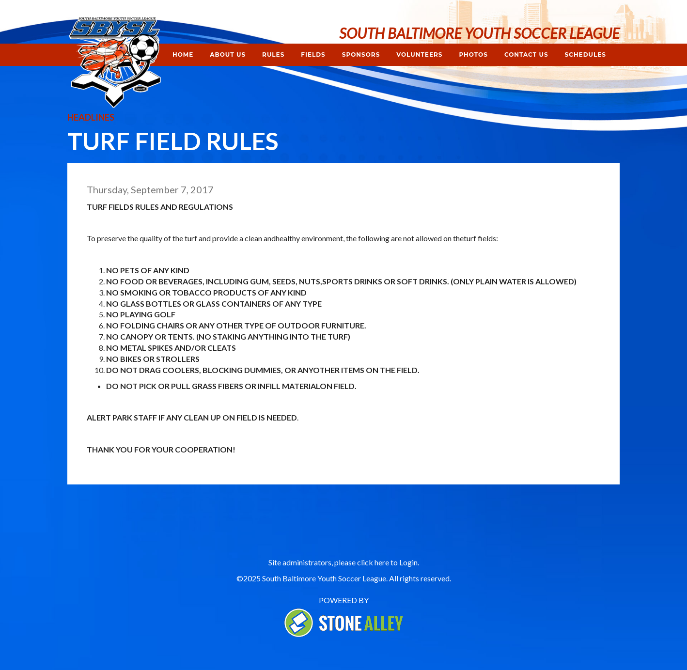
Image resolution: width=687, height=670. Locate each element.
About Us (228, 54)
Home (182, 54)
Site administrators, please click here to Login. (343, 562)
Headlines (90, 117)
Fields (313, 54)
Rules (273, 54)
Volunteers (419, 54)
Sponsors (361, 54)
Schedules (585, 54)
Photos (473, 54)
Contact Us (526, 54)
